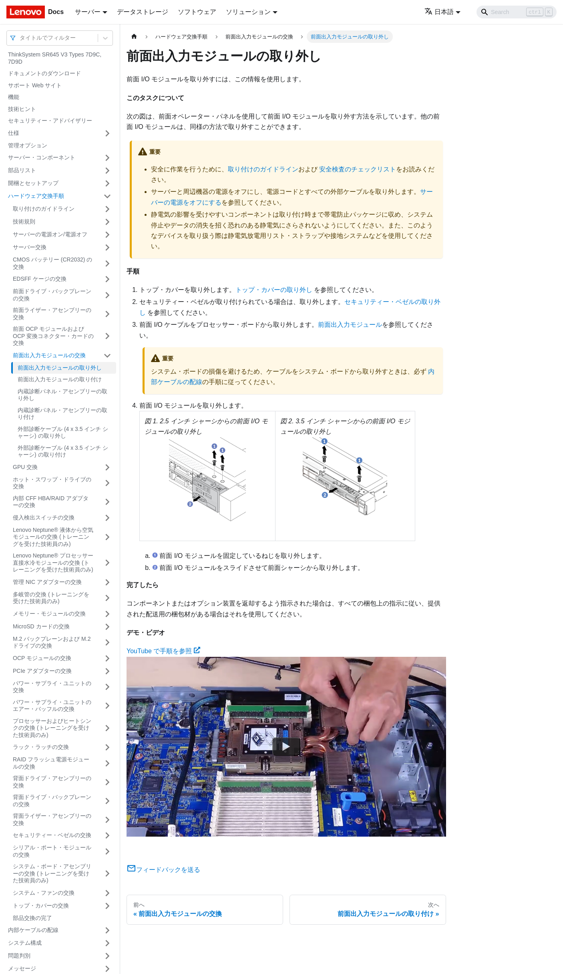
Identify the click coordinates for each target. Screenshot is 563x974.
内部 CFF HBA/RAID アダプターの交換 (50, 502)
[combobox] (20, 37)
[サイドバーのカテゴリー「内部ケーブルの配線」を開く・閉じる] (107, 930)
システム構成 (25, 943)
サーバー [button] (88, 11)
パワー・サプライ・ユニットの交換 (52, 687)
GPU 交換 (25, 467)
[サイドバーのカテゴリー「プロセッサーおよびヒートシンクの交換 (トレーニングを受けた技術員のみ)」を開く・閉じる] (107, 728)
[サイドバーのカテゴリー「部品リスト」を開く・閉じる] (107, 170)
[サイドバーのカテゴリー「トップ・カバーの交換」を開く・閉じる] (107, 906)
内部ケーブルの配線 (33, 930)
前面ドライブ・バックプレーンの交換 (52, 295)
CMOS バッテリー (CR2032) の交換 (52, 263)
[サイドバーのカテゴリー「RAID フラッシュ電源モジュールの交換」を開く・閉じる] (107, 763)
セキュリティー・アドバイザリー (50, 120)
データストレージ (142, 11)
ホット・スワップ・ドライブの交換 (52, 483)
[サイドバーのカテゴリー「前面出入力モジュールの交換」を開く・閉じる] (107, 355)
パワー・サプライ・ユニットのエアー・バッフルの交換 (52, 705)
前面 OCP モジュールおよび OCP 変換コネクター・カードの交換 (53, 336)
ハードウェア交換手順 (36, 196)
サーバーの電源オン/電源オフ (50, 234)
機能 (13, 97)
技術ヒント (22, 109)
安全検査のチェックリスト (357, 169)
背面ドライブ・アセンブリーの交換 (52, 782)
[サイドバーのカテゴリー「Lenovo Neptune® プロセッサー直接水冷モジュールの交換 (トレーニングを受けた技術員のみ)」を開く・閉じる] (107, 563)
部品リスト (22, 170)
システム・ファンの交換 (43, 892)
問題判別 (19, 955)
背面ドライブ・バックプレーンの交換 (52, 800)
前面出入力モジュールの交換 (49, 355)
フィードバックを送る (163, 869)
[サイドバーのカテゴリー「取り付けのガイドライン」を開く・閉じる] (107, 209)
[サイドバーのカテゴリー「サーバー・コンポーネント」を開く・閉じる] (107, 157)
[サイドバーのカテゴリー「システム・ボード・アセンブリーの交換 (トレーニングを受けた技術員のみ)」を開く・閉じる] (107, 874)
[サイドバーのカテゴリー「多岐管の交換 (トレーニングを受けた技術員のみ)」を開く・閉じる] (107, 598)
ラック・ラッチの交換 (41, 747)
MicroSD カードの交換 (41, 626)
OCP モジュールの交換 (42, 658)
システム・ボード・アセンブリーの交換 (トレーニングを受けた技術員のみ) (52, 873)
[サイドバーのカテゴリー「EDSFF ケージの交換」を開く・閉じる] (107, 279)
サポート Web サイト (35, 85)
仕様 (13, 133)
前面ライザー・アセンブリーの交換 (52, 313)
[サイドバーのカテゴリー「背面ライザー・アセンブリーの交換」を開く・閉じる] (107, 819)
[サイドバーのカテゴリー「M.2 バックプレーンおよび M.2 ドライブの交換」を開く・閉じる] (107, 642)
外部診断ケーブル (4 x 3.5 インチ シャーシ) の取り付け (63, 451)
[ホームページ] (134, 36)
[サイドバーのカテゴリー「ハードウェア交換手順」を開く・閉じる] (107, 196)
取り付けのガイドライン (43, 208)
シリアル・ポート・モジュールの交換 (52, 851)
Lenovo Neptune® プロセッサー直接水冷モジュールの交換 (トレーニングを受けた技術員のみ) (53, 562)
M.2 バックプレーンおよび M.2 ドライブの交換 (51, 642)
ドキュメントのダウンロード (44, 73)
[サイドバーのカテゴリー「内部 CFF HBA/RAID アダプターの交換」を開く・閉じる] (107, 502)
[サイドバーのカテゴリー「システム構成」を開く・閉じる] (107, 943)
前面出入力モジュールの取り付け (60, 379)
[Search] (517, 12)
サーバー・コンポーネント (41, 157)
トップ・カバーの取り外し (273, 289)
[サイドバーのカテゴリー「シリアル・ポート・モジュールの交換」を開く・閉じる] (107, 851)
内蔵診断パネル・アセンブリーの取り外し (62, 395)
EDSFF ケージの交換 (39, 279)
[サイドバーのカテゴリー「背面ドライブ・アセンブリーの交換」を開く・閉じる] (107, 782)
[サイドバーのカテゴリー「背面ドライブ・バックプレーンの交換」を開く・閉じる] (107, 800)
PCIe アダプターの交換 (42, 671)
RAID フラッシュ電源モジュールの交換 (51, 763)
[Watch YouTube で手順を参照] (286, 746)
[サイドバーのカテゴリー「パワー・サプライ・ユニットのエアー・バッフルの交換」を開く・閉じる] (107, 705)
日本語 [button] (439, 11)
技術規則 (24, 221)
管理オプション (27, 145)
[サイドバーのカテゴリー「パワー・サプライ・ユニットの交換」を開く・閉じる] (107, 687)
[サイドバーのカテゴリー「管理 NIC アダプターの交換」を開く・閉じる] (107, 582)
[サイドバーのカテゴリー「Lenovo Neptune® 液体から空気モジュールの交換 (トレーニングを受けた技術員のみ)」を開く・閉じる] (107, 537)
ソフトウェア (197, 11)
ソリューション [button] (248, 11)
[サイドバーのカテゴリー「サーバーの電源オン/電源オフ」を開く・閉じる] (107, 234)
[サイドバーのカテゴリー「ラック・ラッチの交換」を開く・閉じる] (107, 747)
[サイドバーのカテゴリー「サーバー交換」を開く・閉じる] (107, 247)
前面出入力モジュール (350, 324)
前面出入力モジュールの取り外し (60, 367)
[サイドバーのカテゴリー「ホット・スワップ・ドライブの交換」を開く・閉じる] (107, 483)
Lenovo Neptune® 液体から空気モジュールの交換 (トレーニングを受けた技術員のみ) (53, 537)
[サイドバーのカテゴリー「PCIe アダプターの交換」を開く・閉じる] (107, 671)
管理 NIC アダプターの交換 (47, 582)
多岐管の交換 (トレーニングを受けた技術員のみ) (51, 598)
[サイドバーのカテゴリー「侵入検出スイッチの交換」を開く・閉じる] (107, 517)
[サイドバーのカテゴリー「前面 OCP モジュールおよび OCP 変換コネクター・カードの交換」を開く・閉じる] (107, 336)
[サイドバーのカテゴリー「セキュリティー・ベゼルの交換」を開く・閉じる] (107, 835)
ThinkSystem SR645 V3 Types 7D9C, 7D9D (54, 58)
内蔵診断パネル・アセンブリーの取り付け (62, 414)
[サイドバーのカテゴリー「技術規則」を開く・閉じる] (107, 221)
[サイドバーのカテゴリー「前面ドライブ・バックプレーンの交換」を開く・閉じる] (107, 295)
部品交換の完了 (32, 918)
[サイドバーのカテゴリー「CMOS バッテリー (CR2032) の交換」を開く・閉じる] (107, 263)
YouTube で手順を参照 (163, 651)
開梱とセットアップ (33, 183)
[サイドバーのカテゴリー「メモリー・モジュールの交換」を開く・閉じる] (107, 614)
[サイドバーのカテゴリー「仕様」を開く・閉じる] (107, 133)
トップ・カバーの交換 (41, 905)
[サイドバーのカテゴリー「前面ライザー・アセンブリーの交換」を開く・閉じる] (107, 313)
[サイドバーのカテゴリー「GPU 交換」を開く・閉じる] (107, 467)
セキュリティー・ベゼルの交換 (52, 835)
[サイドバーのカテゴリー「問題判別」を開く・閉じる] (107, 956)
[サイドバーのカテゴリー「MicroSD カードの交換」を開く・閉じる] (107, 626)
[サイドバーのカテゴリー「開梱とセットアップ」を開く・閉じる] (107, 183)
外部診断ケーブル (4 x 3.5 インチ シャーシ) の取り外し (63, 432)
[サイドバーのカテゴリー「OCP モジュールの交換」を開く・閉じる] (107, 658)
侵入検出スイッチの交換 (43, 517)
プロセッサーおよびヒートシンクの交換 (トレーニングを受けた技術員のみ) (52, 728)
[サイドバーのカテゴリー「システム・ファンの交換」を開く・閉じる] (107, 893)
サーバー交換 (29, 247)
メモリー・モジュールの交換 (49, 613)
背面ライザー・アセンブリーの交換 (52, 819)
